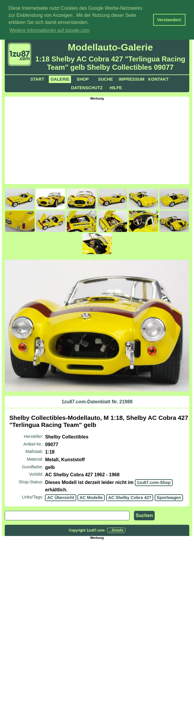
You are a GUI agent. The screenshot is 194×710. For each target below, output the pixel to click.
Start (37, 78)
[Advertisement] (99, 140)
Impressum (131, 78)
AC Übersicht (60, 497)
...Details (116, 529)
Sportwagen (169, 497)
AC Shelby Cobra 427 (129, 497)
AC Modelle (91, 497)
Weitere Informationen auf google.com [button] (49, 30)
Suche (105, 78)
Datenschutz (87, 87)
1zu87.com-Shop (154, 481)
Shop (83, 78)
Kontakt (158, 78)
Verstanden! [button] (169, 19)
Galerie (60, 78)
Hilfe (116, 87)
